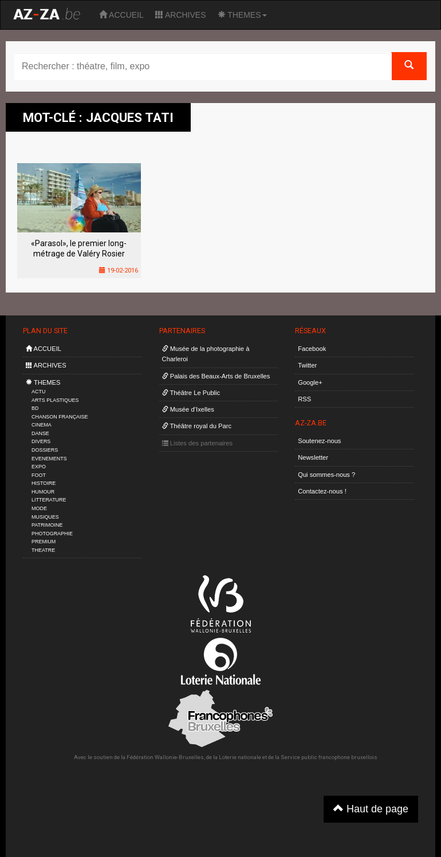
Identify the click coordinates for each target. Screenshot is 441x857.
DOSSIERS (45, 450)
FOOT (39, 475)
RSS (304, 399)
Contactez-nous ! (322, 491)
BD (35, 408)
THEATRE (43, 550)
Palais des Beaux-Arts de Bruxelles (216, 376)
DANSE (40, 433)
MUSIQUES (45, 517)
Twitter (307, 365)
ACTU (38, 391)
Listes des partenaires (197, 443)
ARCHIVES (180, 14)
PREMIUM (44, 541)
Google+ (310, 382)
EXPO (39, 466)
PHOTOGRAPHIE (52, 533)
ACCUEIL (121, 14)
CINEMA (42, 425)
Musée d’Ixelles (188, 409)
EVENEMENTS (49, 458)
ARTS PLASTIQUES (55, 400)
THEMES (242, 14)
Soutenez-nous (319, 440)
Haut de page (370, 809)
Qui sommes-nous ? (326, 474)
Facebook (312, 348)
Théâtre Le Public (191, 392)
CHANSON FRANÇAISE (60, 417)
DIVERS (41, 441)
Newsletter (313, 457)
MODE (39, 508)
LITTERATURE (49, 500)
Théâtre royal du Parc (196, 425)
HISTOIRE (44, 483)
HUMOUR (43, 492)
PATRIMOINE (47, 525)
